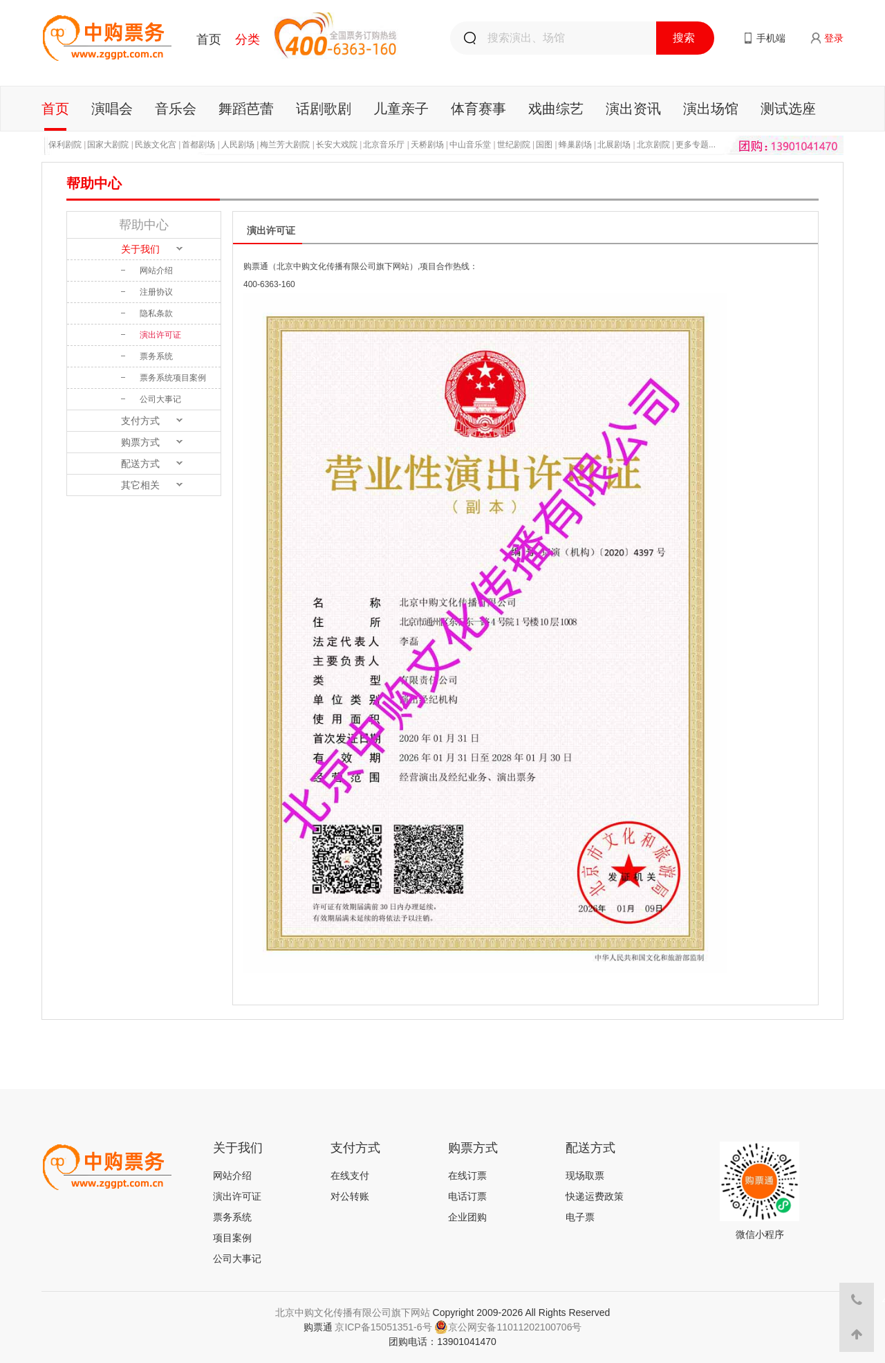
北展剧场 (614, 144)
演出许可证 (160, 335)
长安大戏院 (336, 144)
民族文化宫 (155, 144)
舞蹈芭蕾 (246, 108)
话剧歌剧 (323, 108)
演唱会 (112, 108)
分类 (247, 39)
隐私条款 (156, 313)
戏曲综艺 (556, 108)
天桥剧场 (427, 144)
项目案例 (232, 1237)
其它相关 (140, 485)
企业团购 (467, 1217)
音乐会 (175, 108)
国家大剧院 (108, 144)
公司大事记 (160, 399)
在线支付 (349, 1175)
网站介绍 (156, 270)
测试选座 (788, 108)
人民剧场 (237, 144)
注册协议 (156, 292)
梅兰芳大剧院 (285, 144)
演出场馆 (710, 108)
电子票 (580, 1217)
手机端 (770, 38)
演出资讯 (633, 108)
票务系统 (156, 356)
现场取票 (585, 1175)
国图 (544, 144)
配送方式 (140, 463)
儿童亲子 (401, 108)
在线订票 (467, 1175)
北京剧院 (653, 144)
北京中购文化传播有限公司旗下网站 (352, 1312)
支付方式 (140, 420)
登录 (834, 38)
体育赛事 (478, 108)
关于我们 (140, 249)
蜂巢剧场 (575, 144)
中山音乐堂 (470, 144)
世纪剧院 (513, 144)
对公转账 (349, 1196)
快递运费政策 (595, 1196)
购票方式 (140, 442)
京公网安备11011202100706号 (507, 1327)
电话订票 (467, 1196)
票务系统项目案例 (173, 378)
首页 (208, 39)
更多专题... (696, 144)
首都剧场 (198, 144)
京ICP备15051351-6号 (383, 1327)
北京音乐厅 (383, 144)
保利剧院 (65, 144)
